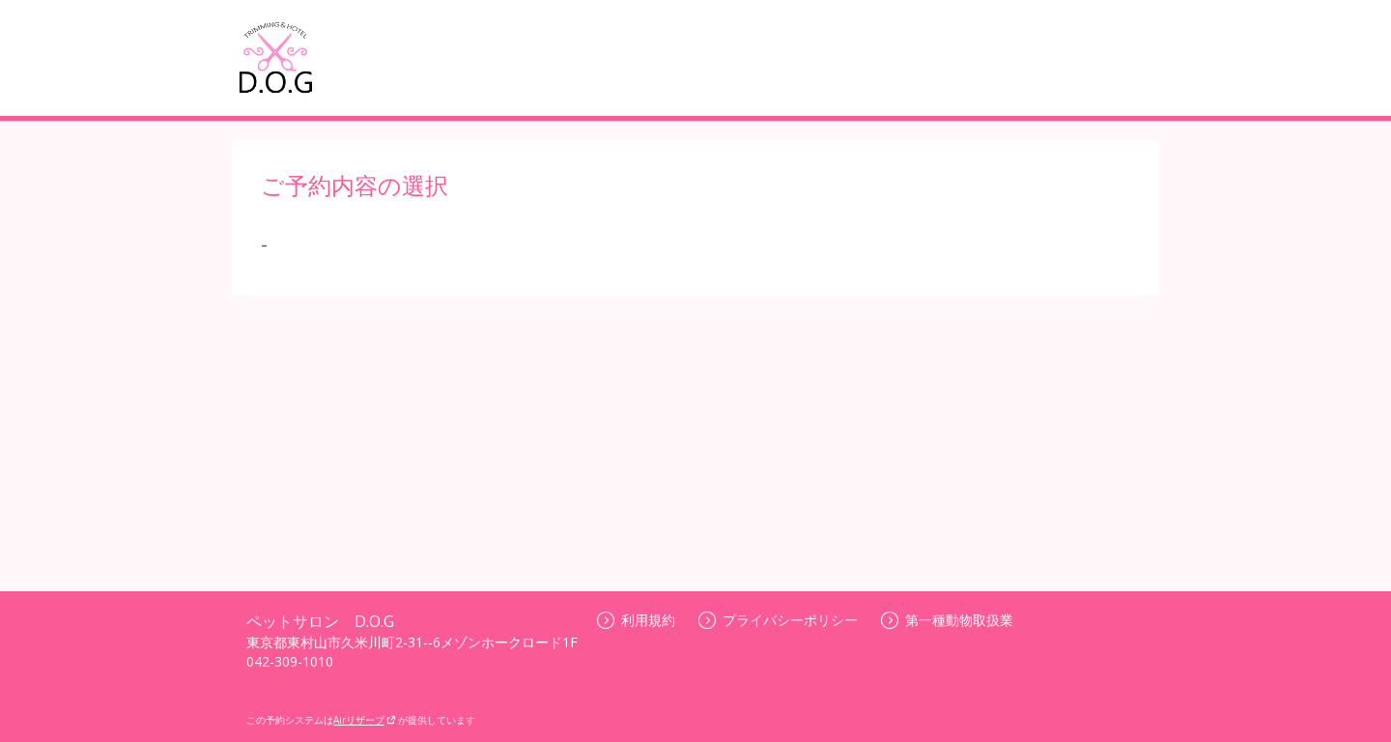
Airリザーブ (364, 720)
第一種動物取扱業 (947, 620)
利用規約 (636, 620)
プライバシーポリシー (778, 620)
